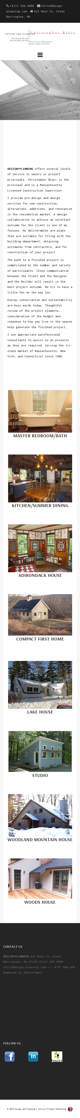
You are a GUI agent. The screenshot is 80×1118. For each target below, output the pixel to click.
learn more (40, 98)
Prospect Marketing (56, 1109)
